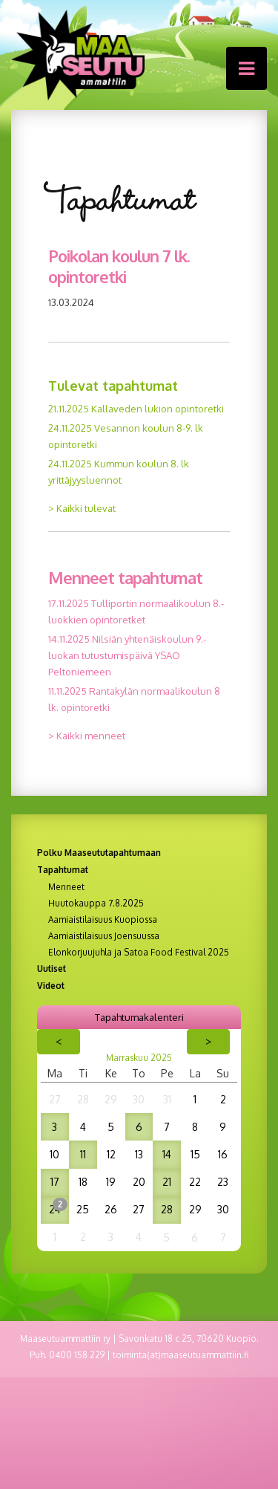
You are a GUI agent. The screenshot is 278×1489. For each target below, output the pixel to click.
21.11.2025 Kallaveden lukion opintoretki (136, 409)
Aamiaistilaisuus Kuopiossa (102, 920)
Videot (50, 985)
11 (83, 1154)
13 (139, 1154)
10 (54, 1154)
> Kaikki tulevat (82, 508)
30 (139, 1099)
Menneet (66, 887)
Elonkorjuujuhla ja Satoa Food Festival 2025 (138, 952)
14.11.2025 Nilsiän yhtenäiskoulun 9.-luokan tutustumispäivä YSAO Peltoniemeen (127, 655)
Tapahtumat (62, 869)
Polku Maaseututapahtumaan (99, 852)
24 (55, 1209)
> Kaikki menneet (86, 736)
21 (166, 1181)
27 (55, 1099)
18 (83, 1181)
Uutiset (51, 968)
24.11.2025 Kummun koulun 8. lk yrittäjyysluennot (118, 472)
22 (195, 1181)
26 (111, 1209)
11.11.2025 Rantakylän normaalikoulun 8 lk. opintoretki (134, 699)
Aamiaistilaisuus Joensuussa (103, 936)
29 (111, 1099)
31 (167, 1099)
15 (195, 1154)
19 (111, 1181)
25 (82, 1209)
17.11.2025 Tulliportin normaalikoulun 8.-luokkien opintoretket (136, 611)
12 (111, 1154)
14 (166, 1154)
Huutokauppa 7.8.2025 (96, 903)
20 (139, 1181)
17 (54, 1181)
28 (83, 1099)
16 (223, 1154)
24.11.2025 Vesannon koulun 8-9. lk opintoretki (125, 436)
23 (222, 1181)
